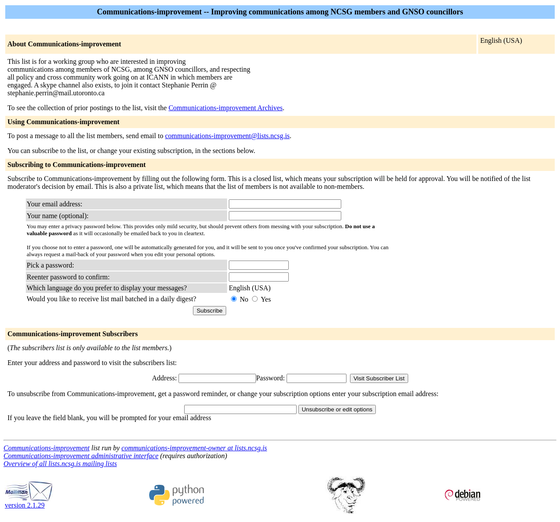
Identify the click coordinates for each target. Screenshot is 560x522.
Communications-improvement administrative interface (81, 455)
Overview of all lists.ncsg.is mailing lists (60, 463)
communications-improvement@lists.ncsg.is (227, 135)
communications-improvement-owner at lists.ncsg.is (194, 448)
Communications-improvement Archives (225, 107)
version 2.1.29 (29, 502)
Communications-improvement (47, 448)
